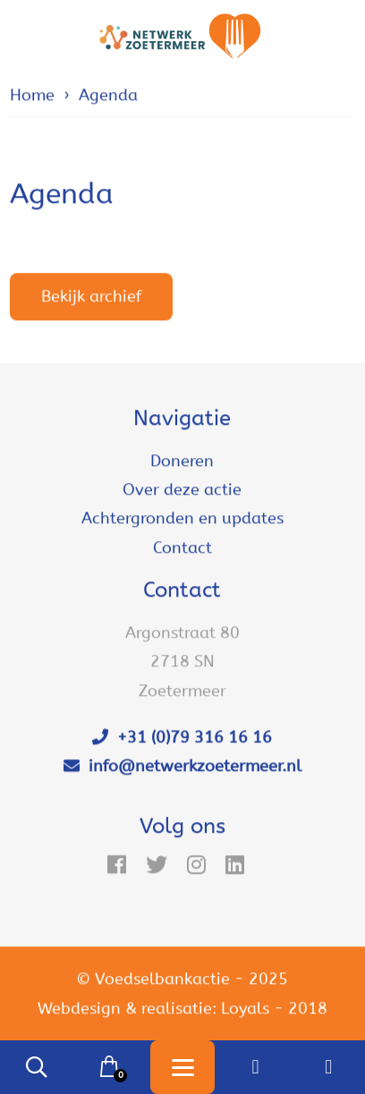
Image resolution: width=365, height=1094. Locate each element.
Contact (182, 547)
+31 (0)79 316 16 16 (182, 738)
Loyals (245, 1008)
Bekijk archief (91, 297)
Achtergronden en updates (182, 519)
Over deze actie (182, 490)
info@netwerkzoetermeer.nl (182, 766)
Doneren (182, 461)
